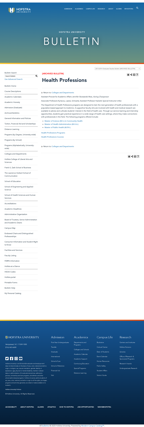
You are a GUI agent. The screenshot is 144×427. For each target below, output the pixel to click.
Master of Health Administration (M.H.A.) (61, 124)
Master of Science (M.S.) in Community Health (64, 121)
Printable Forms (11, 282)
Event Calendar (102, 356)
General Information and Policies (18, 118)
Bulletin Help (10, 288)
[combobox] (117, 68)
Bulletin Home (10, 86)
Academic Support (80, 359)
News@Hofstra (104, 407)
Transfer (54, 347)
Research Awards (126, 364)
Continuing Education (81, 364)
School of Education (13, 181)
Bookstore (100, 342)
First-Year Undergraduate (60, 342)
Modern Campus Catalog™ (92, 425)
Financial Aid (55, 371)
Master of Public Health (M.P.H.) (58, 127)
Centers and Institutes (127, 342)
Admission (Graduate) (13, 107)
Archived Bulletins (12, 113)
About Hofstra (27, 407)
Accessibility (11, 407)
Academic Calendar (81, 354)
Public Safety (101, 366)
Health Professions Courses (52, 137)
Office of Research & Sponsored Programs (127, 357)
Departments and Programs (80, 343)
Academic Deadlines (13, 209)
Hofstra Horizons (125, 347)
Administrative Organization (16, 214)
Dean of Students (103, 352)
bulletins (45, 425)
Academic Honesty (12, 102)
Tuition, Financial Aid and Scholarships (20, 124)
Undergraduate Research (128, 368)
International (55, 356)
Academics (79, 9)
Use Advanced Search (14, 79)
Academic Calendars (13, 97)
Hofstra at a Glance (12, 266)
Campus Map (10, 228)
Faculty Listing (10, 255)
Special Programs (80, 368)
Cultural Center (102, 347)
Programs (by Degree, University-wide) (20, 134)
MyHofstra (128, 9)
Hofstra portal (10, 277)
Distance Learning (12, 129)
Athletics (51, 407)
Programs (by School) (13, 140)
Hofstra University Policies (13, 389)
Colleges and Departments (15, 154)
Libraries (122, 352)
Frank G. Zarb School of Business (18, 167)
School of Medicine (57, 366)
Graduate (54, 352)
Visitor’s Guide (102, 375)
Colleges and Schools (81, 349)
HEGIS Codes (10, 272)
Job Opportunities (85, 407)
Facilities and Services (13, 250)
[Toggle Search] (137, 8)
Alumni (119, 9)
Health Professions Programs (53, 133)
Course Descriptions (13, 91)
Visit (52, 375)
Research (101, 9)
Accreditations (10, 203)
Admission (68, 9)
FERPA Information (12, 261)
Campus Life (90, 9)
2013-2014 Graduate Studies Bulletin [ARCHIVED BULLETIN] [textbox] (115, 69)
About (110, 9)
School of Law (56, 361)
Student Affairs (102, 371)
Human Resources (103, 361)
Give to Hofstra (66, 407)
